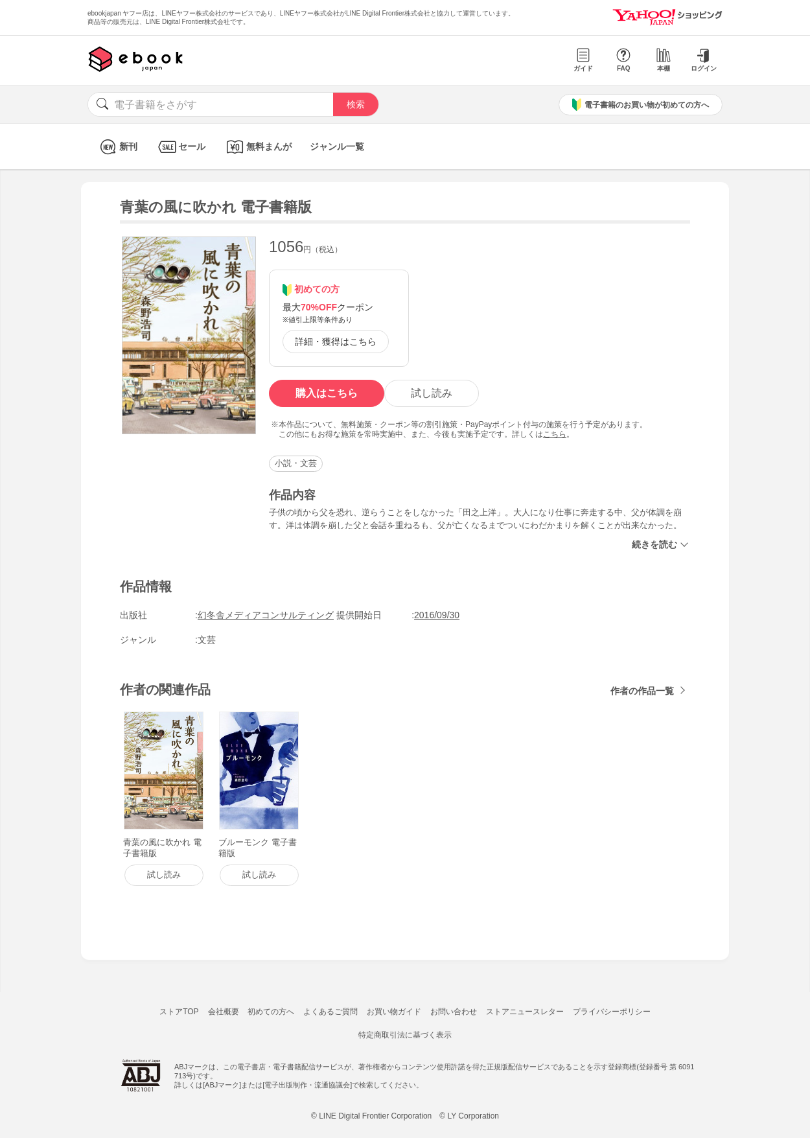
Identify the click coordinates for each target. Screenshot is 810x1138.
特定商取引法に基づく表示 (405, 1034)
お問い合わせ (453, 1011)
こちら (554, 434)
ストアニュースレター (525, 1011)
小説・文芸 (296, 463)
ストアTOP (178, 1011)
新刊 (117, 146)
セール (180, 146)
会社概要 (223, 1011)
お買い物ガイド (394, 1011)
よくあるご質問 (330, 1011)
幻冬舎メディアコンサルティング (266, 615)
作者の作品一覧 (642, 691)
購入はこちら (326, 393)
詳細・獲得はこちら (335, 341)
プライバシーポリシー (612, 1011)
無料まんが (258, 146)
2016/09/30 (436, 615)
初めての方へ (271, 1011)
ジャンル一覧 (337, 146)
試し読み (431, 393)
